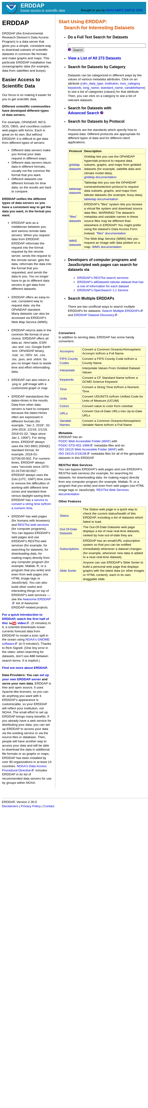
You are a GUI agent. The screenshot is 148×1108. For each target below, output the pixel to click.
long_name (91, 87)
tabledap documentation (101, 199)
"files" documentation (111, 233)
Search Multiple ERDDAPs (123, 311)
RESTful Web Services (75, 465)
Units (63, 398)
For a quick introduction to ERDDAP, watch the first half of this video (25, 619)
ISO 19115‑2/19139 (74, 453)
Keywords (67, 379)
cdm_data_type (92, 83)
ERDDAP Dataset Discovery (96, 315)
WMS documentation (107, 247)
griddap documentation (100, 177)
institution (111, 83)
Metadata (65, 433)
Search (78, 50)
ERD (139, 10)
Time (63, 389)
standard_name (112, 87)
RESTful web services (33, 524)
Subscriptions (69, 549)
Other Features (70, 501)
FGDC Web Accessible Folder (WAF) (85, 441)
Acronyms (67, 351)
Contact (48, 806)
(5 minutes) (39, 623)
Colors (64, 406)
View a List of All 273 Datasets (94, 58)
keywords (74, 87)
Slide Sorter (68, 570)
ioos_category (130, 83)
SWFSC (130, 10)
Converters (67, 333)
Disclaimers (10, 806)
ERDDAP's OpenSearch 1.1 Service (102, 290)
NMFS (119, 10)
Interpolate (67, 370)
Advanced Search (83, 113)
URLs (64, 413)
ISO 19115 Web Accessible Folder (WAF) (88, 449)
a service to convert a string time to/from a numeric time (31, 504)
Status (64, 515)
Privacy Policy (31, 806)
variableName (134, 87)
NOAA (110, 10)
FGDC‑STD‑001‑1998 (76, 445)
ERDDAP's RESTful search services (103, 278)
